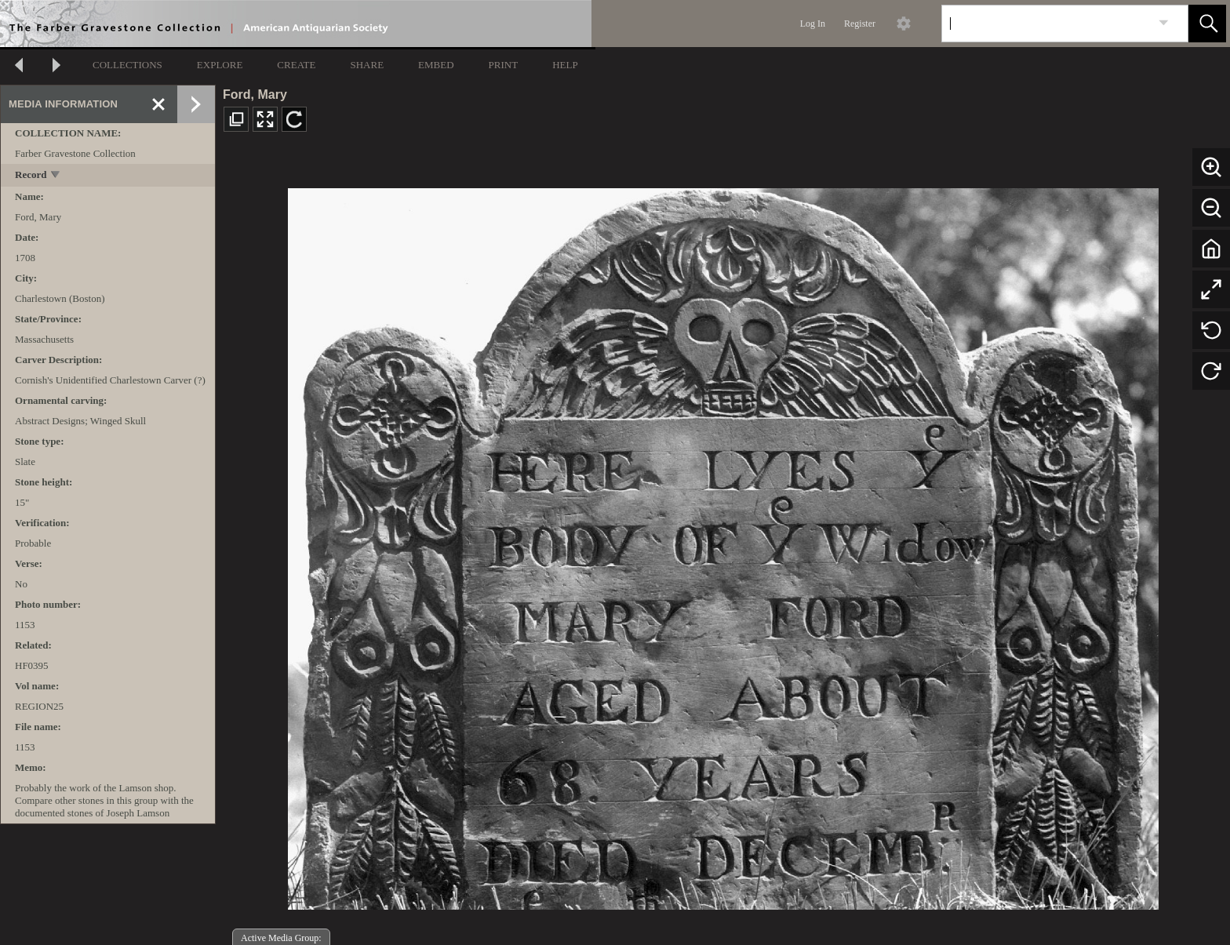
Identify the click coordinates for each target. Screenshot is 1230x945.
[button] (1207, 23)
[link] (1164, 23)
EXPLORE (220, 65)
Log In (812, 23)
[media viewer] (723, 544)
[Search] (1046, 23)
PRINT (504, 65)
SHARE (367, 65)
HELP (565, 65)
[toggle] (56, 176)
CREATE (296, 65)
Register (859, 23)
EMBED (436, 65)
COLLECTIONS (127, 65)
